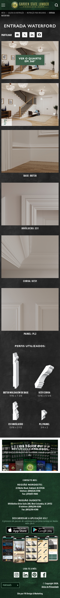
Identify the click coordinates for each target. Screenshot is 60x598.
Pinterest (34, 574)
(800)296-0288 (34, 506)
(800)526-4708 (34, 491)
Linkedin (25, 574)
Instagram (16, 574)
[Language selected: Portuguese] (10, 585)
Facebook (43, 574)
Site (30, 593)
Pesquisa (56, 5)
